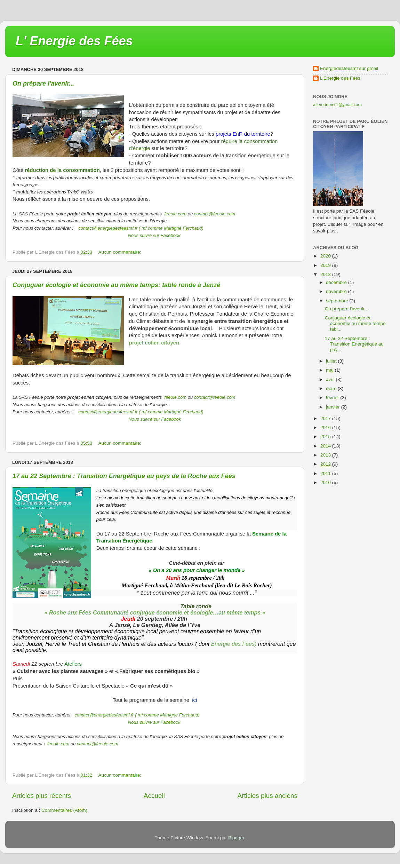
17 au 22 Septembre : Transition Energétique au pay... (354, 344)
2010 (326, 482)
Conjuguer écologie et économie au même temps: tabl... (356, 323)
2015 (326, 436)
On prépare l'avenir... (43, 83)
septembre (338, 300)
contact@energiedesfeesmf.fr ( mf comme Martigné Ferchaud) (140, 228)
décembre (337, 282)
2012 (326, 464)
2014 (326, 446)
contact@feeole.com (214, 213)
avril (331, 379)
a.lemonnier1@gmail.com (337, 105)
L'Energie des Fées (340, 78)
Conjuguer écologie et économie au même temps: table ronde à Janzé (116, 285)
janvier (333, 407)
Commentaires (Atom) (64, 810)
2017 (326, 418)
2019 (326, 265)
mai (330, 370)
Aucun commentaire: (120, 252)
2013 (326, 455)
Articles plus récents (41, 795)
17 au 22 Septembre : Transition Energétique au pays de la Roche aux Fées (124, 476)
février (333, 397)
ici (194, 700)
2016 (326, 427)
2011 (326, 473)
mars (332, 388)
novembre (337, 291)
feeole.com (174, 213)
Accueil (154, 795)
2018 (326, 274)
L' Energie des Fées (74, 41)
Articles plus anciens (267, 795)
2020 (326, 256)
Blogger (236, 837)
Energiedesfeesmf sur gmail (349, 68)
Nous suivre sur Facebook (154, 235)
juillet (332, 361)
